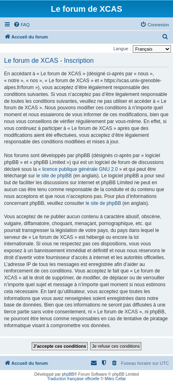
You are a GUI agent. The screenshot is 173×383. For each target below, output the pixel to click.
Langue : (122, 48)
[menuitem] (21, 25)
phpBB (68, 374)
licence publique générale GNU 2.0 (80, 169)
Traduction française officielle (73, 379)
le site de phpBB (53, 176)
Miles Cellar (115, 379)
